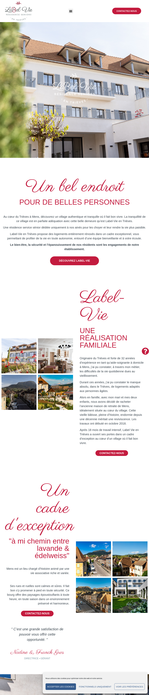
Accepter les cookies (60, 686)
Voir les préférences (129, 686)
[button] (70, 11)
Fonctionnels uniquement (95, 686)
